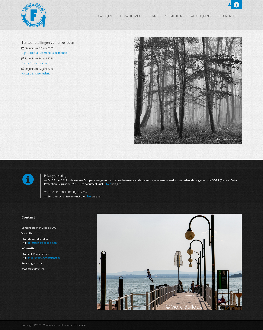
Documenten (227, 16)
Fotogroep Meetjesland (35, 73)
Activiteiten (174, 16)
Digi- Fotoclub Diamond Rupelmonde (44, 53)
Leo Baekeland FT (131, 16)
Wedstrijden (201, 16)
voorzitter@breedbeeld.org (41, 242)
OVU (154, 16)
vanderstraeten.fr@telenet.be (43, 257)
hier (108, 184)
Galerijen (105, 16)
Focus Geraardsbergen (35, 63)
